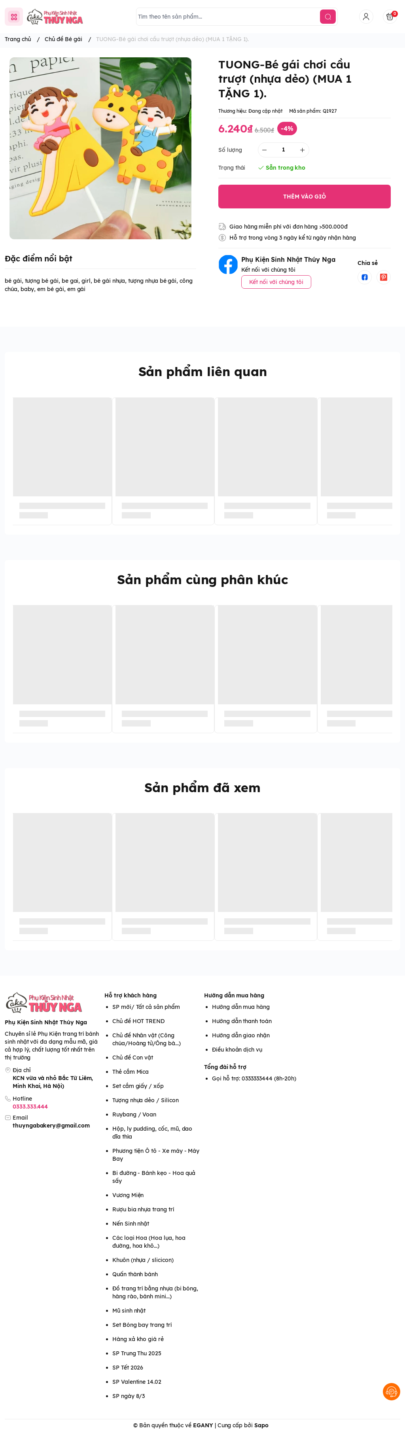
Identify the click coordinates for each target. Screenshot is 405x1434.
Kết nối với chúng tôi (276, 282)
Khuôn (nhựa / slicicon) (143, 1260)
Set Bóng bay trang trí (142, 1324)
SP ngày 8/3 (128, 1396)
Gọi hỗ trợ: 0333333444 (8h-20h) (254, 1078)
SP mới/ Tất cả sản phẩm (146, 1006)
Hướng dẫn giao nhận (241, 1035)
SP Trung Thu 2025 (136, 1353)
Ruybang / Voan (134, 1114)
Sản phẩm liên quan (202, 371)
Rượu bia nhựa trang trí (143, 1209)
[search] (328, 16)
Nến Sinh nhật (130, 1223)
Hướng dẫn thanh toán (242, 1021)
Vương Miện (128, 1195)
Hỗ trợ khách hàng (130, 995)
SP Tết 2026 (127, 1367)
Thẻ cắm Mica (130, 1071)
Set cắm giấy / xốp (138, 1086)
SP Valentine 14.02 (136, 1381)
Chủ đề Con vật (132, 1057)
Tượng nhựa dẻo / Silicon (145, 1100)
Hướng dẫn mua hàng (234, 995)
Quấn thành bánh (135, 1274)
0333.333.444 (30, 1106)
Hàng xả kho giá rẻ (138, 1339)
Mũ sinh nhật (129, 1310)
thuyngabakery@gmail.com (51, 1125)
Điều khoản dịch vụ (237, 1049)
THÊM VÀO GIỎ (304, 196)
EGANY (203, 1425)
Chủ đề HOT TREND (138, 1021)
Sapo (261, 1425)
